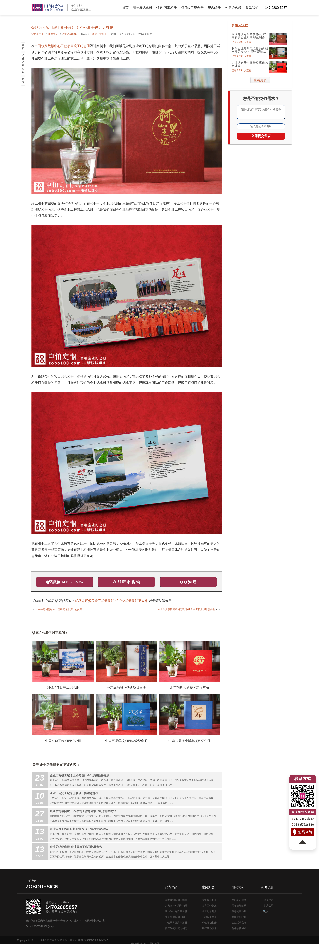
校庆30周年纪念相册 (176, 928)
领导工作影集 (209, 905)
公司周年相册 (209, 899)
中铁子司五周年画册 (176, 922)
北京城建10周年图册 (176, 917)
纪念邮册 (214, 7)
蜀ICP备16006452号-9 (96, 940)
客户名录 (268, 905)
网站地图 (297, 940)
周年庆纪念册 (142, 7)
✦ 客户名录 (233, 7)
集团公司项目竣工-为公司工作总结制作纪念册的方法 (83, 811)
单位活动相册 (209, 922)
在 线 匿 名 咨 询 (126, 582)
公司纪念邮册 (239, 917)
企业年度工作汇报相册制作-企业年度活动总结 (79, 829)
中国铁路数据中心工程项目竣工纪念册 (62, 46)
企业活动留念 (239, 922)
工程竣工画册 (209, 917)
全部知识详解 (239, 899)
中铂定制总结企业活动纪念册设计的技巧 (60, 609)
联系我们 (252, 7)
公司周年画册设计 (47, 7)
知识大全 (53, 34)
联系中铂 (268, 899)
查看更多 (260, 80)
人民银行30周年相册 (176, 905)
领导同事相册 (239, 911)
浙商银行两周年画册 (176, 911)
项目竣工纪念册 (192, 7)
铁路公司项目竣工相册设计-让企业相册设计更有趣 (111, 601)
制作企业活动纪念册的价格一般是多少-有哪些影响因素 (250, 50)
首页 (125, 7)
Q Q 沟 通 (188, 582)
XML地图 (78, 940)
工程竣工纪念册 (98, 34)
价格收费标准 (239, 928)
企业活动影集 (69, 34)
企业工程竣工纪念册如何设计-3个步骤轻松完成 (79, 775)
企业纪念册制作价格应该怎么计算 (250, 64)
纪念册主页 (37, 34)
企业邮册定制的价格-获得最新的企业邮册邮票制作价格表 (250, 36)
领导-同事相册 (166, 7)
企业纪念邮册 (209, 911)
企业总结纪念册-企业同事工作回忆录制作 (76, 847)
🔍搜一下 (268, 911)
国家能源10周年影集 (176, 899)
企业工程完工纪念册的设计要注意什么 (74, 793)
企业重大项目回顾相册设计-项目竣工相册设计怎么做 (186, 609)
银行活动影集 (209, 928)
